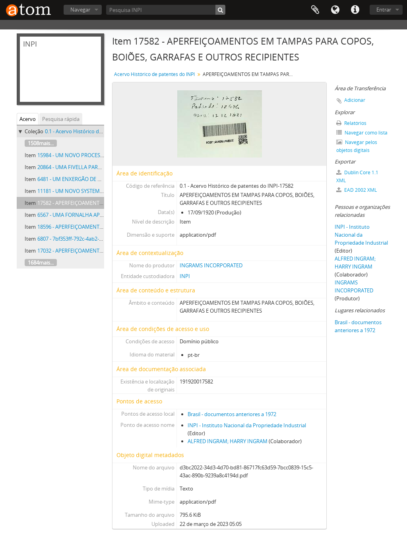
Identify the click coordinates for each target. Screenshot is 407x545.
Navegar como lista (362, 132)
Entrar (383, 9)
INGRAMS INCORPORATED (211, 265)
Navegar (80, 9)
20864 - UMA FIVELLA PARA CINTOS (78, 167)
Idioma (335, 10)
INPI (185, 276)
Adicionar (354, 100)
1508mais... (41, 143)
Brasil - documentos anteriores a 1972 (232, 414)
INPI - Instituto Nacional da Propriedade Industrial (247, 425)
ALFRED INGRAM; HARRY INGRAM (227, 441)
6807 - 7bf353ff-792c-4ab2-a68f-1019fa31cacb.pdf (94, 238)
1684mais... (41, 262)
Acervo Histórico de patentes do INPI (154, 74)
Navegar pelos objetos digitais (356, 146)
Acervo (27, 119)
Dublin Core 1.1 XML (357, 176)
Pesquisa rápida (60, 119)
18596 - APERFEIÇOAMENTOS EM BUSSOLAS (89, 226)
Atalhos (355, 10)
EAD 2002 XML (356, 190)
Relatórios (351, 123)
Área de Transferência (315, 10)
